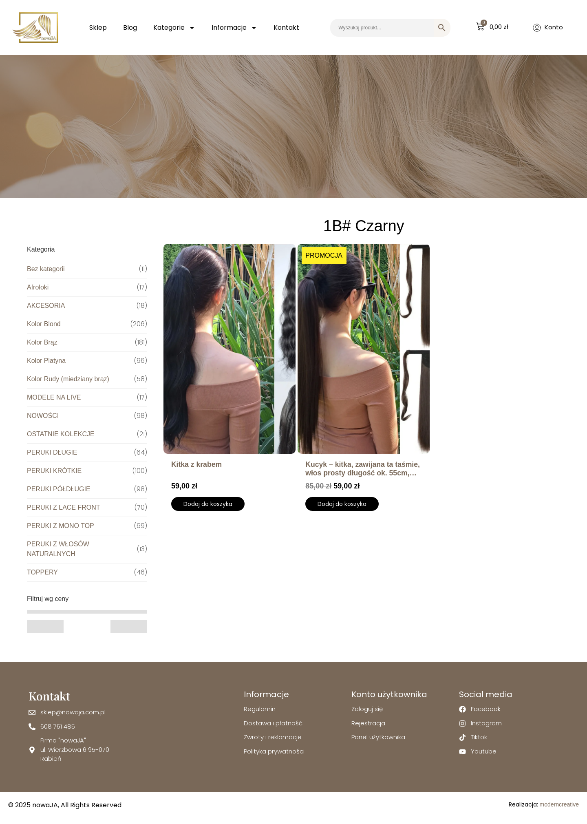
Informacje (234, 27)
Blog (130, 27)
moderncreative (559, 804)
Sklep (98, 27)
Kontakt (286, 27)
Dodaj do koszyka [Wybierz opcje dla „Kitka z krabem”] (207, 504)
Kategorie (174, 27)
